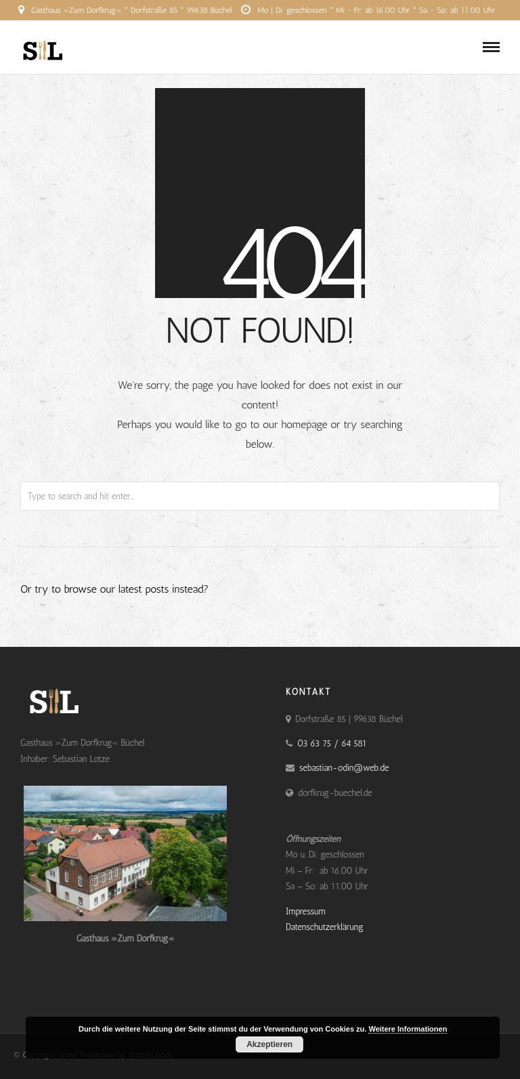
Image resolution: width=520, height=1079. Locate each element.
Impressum (306, 911)
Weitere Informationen (407, 1029)
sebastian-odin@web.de (344, 768)
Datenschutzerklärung (325, 927)
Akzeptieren (269, 1044)
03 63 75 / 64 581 (256, 30)
